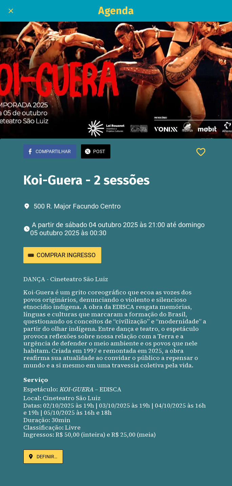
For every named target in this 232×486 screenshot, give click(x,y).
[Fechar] (11, 11)
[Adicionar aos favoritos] (201, 152)
